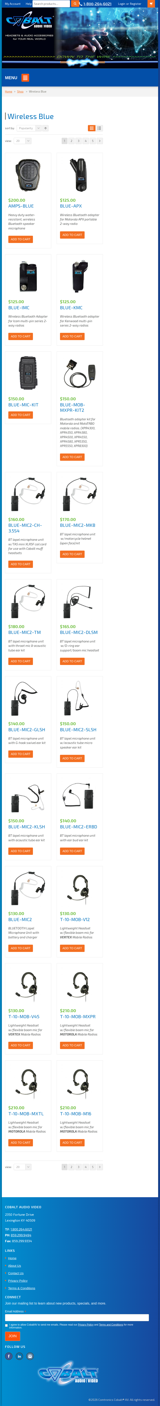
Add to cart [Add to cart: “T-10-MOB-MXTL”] (20, 1142)
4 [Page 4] (86, 141)
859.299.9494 (21, 1235)
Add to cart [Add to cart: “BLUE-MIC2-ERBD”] (72, 851)
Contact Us (16, 1273)
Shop (20, 91)
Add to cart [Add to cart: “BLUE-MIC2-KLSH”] (20, 851)
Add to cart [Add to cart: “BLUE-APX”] (72, 235)
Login (121, 3)
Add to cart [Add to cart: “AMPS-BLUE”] (20, 239)
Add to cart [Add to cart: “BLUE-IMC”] (20, 336)
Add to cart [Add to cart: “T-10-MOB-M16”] (72, 1142)
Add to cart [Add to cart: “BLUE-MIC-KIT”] (20, 415)
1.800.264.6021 (21, 1229)
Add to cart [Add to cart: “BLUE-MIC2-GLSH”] (20, 754)
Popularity (30, 128)
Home (8, 91)
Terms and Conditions (111, 1324)
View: (8, 141)
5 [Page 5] (93, 141)
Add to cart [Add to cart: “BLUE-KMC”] (72, 336)
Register (135, 3)
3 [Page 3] (78, 141)
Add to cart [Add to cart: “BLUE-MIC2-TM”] (20, 661)
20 (23, 141)
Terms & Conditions (21, 1288)
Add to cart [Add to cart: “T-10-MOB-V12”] (72, 948)
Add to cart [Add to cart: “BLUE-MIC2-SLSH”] (72, 758)
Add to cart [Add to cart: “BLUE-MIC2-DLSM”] (72, 661)
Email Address (15, 1311)
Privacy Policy (18, 1280)
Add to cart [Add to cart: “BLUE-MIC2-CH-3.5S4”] (20, 564)
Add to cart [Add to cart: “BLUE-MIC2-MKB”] (72, 554)
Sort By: (10, 128)
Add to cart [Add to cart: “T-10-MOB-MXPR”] (72, 1045)
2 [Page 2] (71, 141)
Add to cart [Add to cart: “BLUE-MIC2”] (20, 948)
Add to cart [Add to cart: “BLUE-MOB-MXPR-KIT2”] (72, 457)
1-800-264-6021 (97, 3)
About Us (14, 1265)
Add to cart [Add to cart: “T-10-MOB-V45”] (20, 1045)
